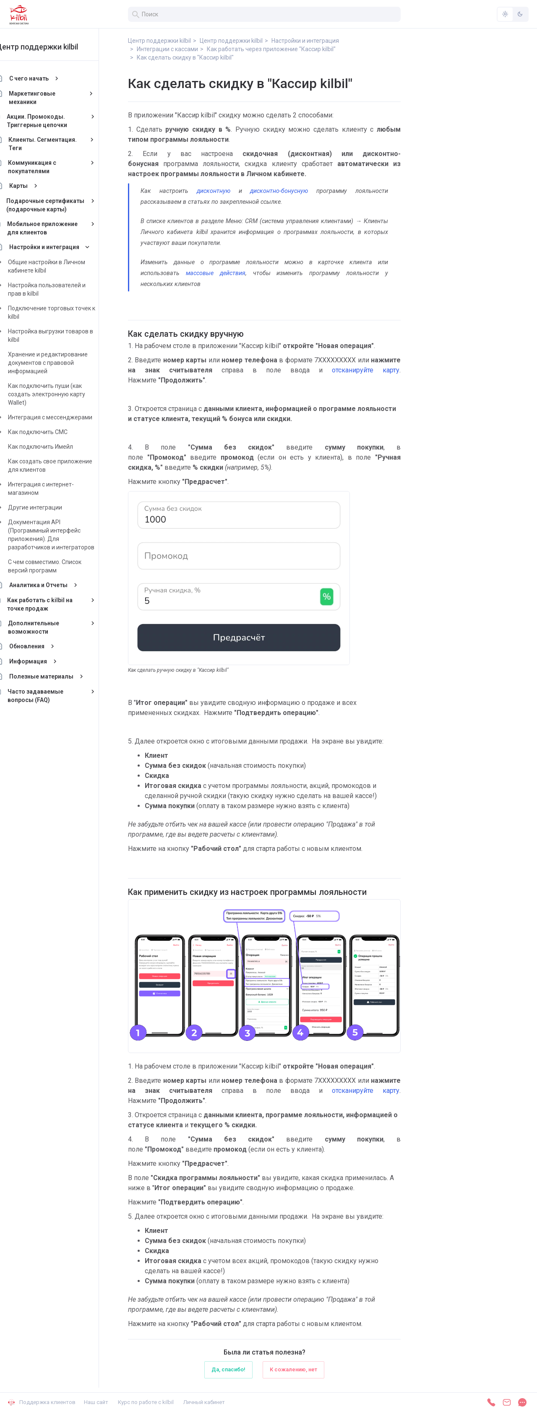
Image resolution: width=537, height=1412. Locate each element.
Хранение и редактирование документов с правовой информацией (66, 362)
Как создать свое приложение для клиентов (68, 465)
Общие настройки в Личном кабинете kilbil (65, 266)
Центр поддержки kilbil (55, 46)
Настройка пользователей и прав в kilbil (65, 289)
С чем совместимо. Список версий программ (63, 566)
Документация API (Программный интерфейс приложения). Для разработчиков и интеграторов (69, 535)
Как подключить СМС (56, 432)
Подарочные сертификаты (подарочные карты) (64, 205)
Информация (46, 661)
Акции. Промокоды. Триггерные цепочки (55, 120)
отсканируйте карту (365, 370)
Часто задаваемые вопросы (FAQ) (54, 695)
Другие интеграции (53, 507)
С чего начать (47, 78)
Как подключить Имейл (58, 446)
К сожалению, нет (293, 1369)
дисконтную (213, 191)
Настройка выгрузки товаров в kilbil (69, 335)
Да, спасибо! (228, 1369)
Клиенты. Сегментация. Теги (61, 143)
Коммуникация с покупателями (50, 166)
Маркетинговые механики (51, 97)
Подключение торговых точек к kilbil (70, 312)
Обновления (45, 646)
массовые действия (215, 273)
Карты (37, 185)
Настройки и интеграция (63, 247)
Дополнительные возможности (52, 627)
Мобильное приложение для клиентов (61, 228)
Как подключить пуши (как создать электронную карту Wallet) (65, 394)
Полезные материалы (60, 676)
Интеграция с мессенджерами (68, 417)
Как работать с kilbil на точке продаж (58, 604)
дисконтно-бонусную (279, 191)
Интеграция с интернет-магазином (59, 488)
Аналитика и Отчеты (57, 585)
